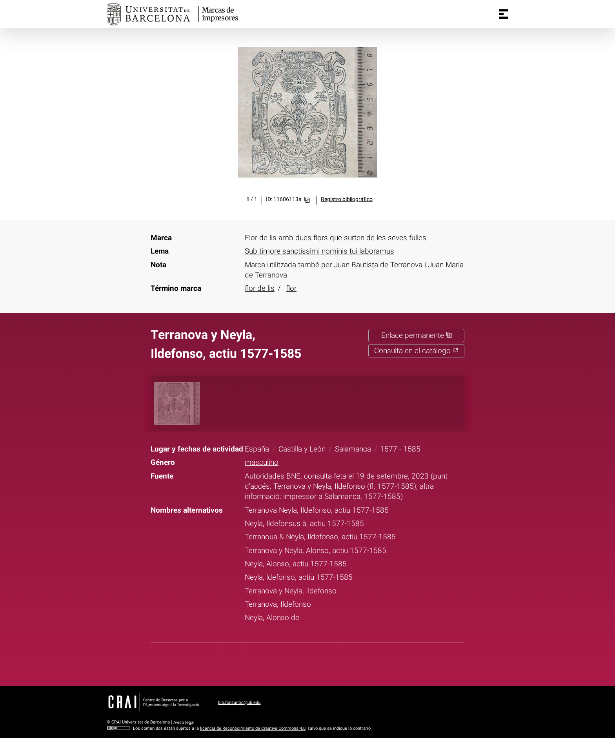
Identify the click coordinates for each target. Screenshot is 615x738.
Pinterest (322, 662)
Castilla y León (302, 449)
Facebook (281, 662)
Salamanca (353, 449)
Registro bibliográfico (347, 199)
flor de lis (260, 288)
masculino (261, 462)
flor (291, 288)
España (257, 449)
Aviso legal (184, 722)
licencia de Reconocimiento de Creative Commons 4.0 (253, 728)
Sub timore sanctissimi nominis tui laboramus (319, 251)
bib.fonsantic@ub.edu (239, 702)
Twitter (302, 662)
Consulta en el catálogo (416, 350)
